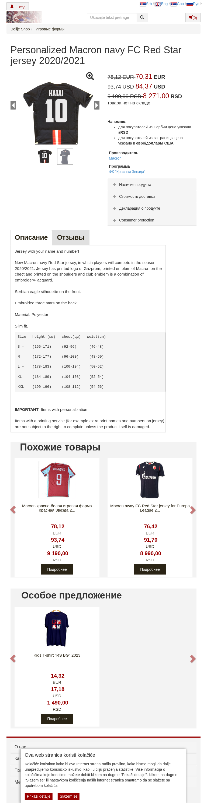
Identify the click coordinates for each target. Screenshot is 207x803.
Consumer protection (133, 220)
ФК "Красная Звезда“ (127, 172)
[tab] (152, 184)
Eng (161, 4)
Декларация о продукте (136, 208)
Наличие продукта (131, 184)
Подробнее (57, 569)
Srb (146, 4)
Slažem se (68, 796)
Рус (193, 4)
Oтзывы (70, 237)
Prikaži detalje (38, 796)
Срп (177, 4)
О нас (20, 747)
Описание (31, 237)
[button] (17, 6)
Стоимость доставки (133, 196)
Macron (115, 158)
